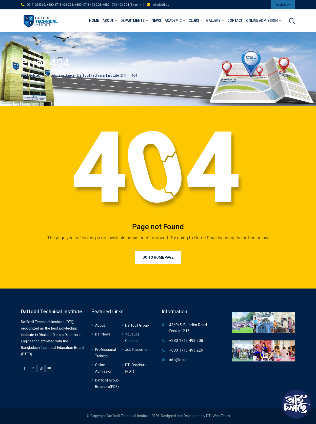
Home (94, 20)
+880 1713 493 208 (186, 340)
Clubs (194, 20)
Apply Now (283, 4)
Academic (173, 20)
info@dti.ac (161, 4)
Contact (235, 20)
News (156, 20)
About (108, 20)
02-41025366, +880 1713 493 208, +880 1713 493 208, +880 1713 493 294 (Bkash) (84, 4)
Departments (132, 20)
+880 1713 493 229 (186, 350)
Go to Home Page (158, 257)
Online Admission (262, 20)
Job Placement (137, 349)
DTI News (103, 334)
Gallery (213, 20)
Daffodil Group (137, 325)
